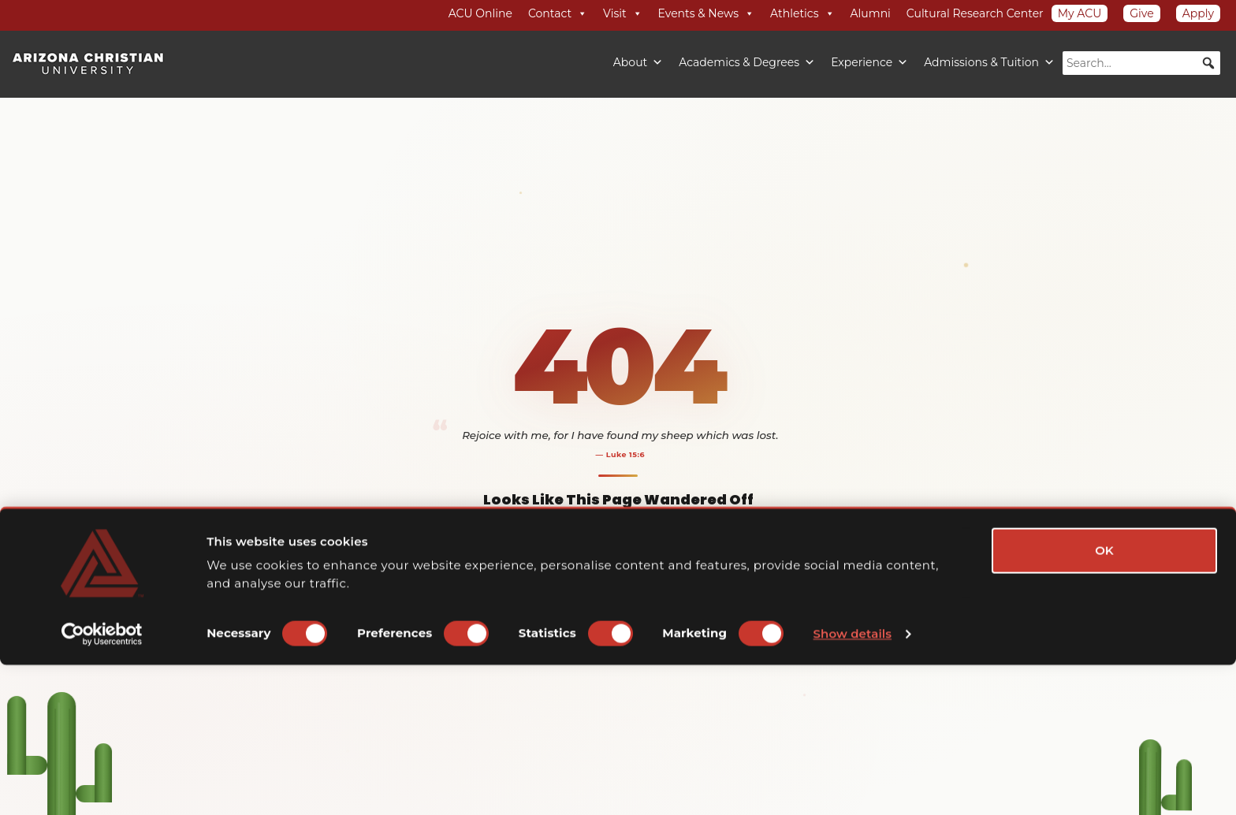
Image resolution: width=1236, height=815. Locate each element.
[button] (1208, 63)
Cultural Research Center (975, 13)
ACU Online (480, 13)
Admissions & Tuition (989, 62)
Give (1141, 13)
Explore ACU (675, 602)
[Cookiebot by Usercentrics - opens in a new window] (102, 784)
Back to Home (562, 602)
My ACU (1080, 13)
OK (1104, 700)
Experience (869, 62)
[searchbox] (1141, 63)
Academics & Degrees (747, 62)
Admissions (511, 654)
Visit (622, 13)
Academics (567, 654)
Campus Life (624, 654)
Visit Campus (685, 654)
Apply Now (743, 654)
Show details (852, 783)
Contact (557, 13)
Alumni (871, 13)
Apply (1198, 13)
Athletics (802, 13)
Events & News (706, 13)
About (638, 62)
